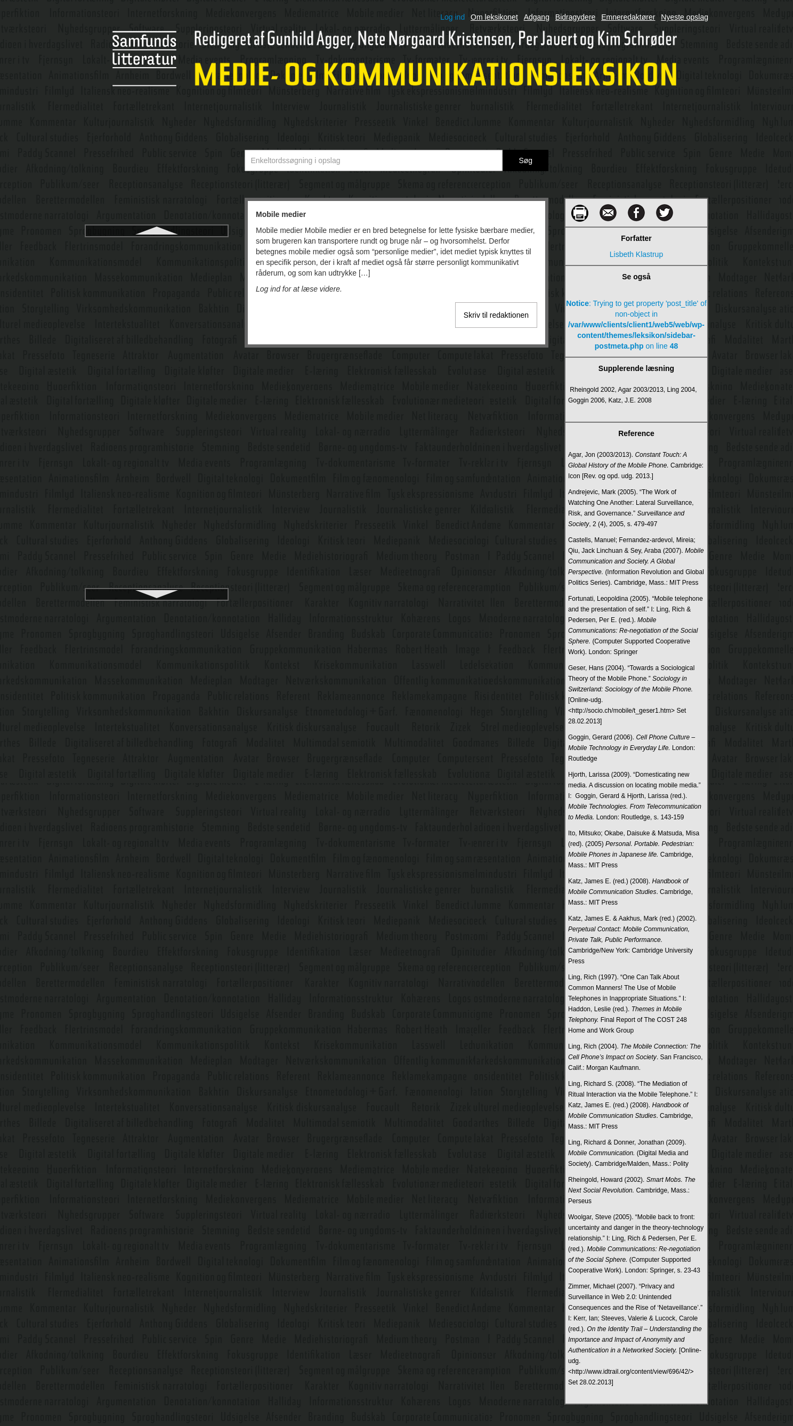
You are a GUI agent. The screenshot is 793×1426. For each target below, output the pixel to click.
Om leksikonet (494, 17)
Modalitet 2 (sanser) (157, 285)
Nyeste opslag (684, 17)
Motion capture (157, 362)
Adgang (536, 17)
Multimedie (157, 401)
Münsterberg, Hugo (157, 477)
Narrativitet (157, 573)
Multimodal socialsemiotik (157, 439)
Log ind (452, 17)
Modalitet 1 (157, 266)
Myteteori (156, 497)
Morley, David (157, 343)
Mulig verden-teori (157, 381)
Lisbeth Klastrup (636, 254)
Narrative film (157, 554)
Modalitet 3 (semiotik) (156, 305)
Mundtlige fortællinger (157, 458)
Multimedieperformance (157, 420)
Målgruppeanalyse (156, 535)
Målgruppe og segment (156, 516)
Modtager (156, 324)
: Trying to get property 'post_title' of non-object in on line (636, 324)
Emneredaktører (628, 17)
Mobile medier (157, 247)
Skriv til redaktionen (496, 315)
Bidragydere (575, 17)
